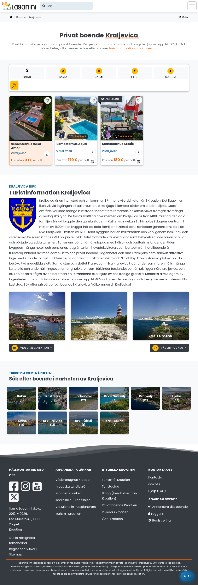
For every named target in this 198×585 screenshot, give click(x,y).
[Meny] (192, 6)
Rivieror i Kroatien (115, 512)
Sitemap (15, 554)
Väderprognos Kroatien (73, 480)
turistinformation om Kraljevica (133, 48)
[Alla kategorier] (14, 85)
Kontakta (155, 477)
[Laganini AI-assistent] (187, 576)
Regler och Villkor (22, 549)
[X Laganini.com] (14, 497)
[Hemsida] (11, 17)
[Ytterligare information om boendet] (47, 154)
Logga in (156, 513)
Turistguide (110, 486)
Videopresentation (31, 348)
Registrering (159, 520)
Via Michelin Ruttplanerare (75, 507)
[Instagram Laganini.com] (25, 486)
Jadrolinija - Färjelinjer (72, 500)
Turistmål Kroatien (116, 480)
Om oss (154, 484)
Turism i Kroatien (68, 513)
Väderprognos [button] (168, 348)
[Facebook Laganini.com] (13, 486)
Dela (183, 17)
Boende (21, 17)
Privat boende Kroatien (119, 505)
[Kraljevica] (37, 315)
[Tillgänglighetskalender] (93, 161)
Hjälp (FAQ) (157, 491)
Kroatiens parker (68, 493)
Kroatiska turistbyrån (71, 486)
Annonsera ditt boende (168, 507)
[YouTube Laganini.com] (37, 486)
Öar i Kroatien (112, 519)
